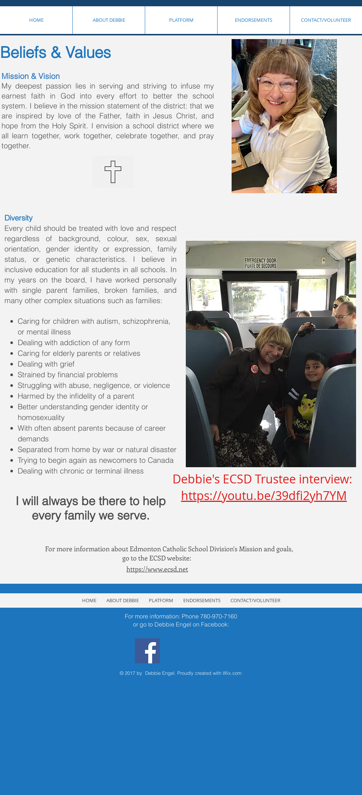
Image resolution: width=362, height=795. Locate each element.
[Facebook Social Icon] (147, 650)
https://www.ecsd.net (157, 569)
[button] (108, 20)
